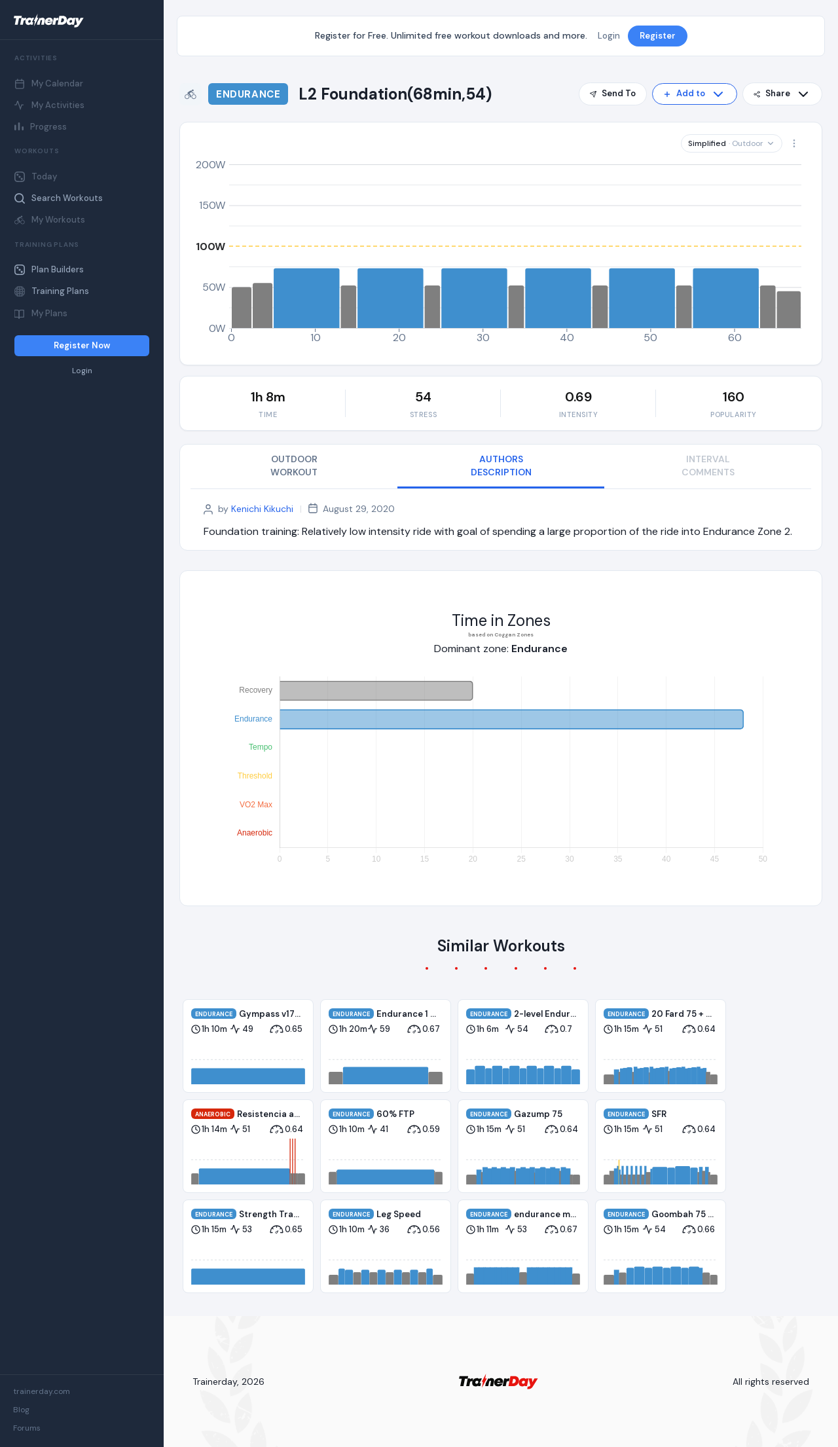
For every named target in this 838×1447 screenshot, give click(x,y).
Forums (27, 1428)
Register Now (82, 345)
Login (82, 371)
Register (658, 35)
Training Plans (51, 291)
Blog (21, 1409)
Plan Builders (49, 269)
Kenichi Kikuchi (262, 509)
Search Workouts (58, 198)
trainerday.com (41, 1391)
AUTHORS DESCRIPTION (501, 465)
